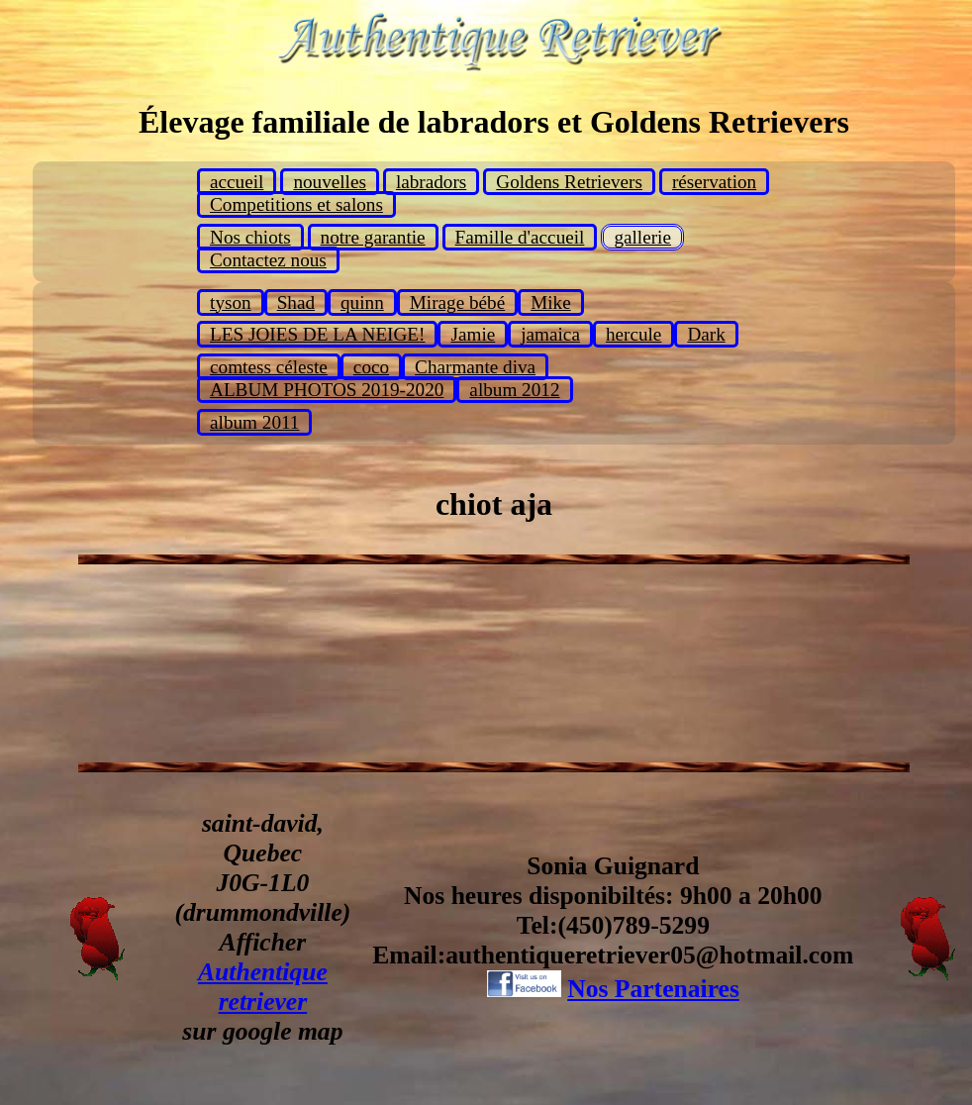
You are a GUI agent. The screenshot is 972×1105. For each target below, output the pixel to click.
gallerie (642, 237)
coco (371, 366)
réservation (714, 181)
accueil (236, 181)
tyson (230, 302)
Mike (551, 302)
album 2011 (254, 422)
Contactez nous (268, 260)
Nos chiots (250, 237)
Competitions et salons (296, 204)
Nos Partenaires (653, 988)
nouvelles (329, 181)
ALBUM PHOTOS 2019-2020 (326, 389)
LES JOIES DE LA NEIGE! (317, 334)
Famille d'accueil (520, 237)
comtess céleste (269, 366)
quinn (362, 302)
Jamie (472, 334)
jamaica (550, 334)
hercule (633, 334)
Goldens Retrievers (569, 181)
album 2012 (514, 389)
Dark (706, 334)
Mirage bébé (457, 302)
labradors (431, 181)
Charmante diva (475, 366)
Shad (296, 302)
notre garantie (373, 237)
